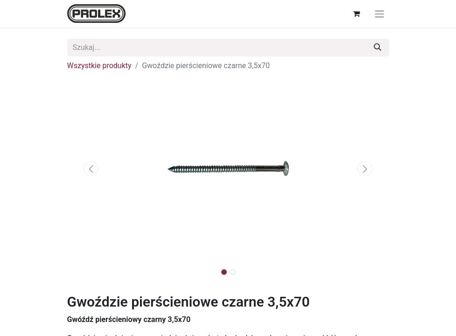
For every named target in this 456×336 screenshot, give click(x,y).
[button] (91, 168)
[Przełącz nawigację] (379, 14)
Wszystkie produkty (99, 65)
